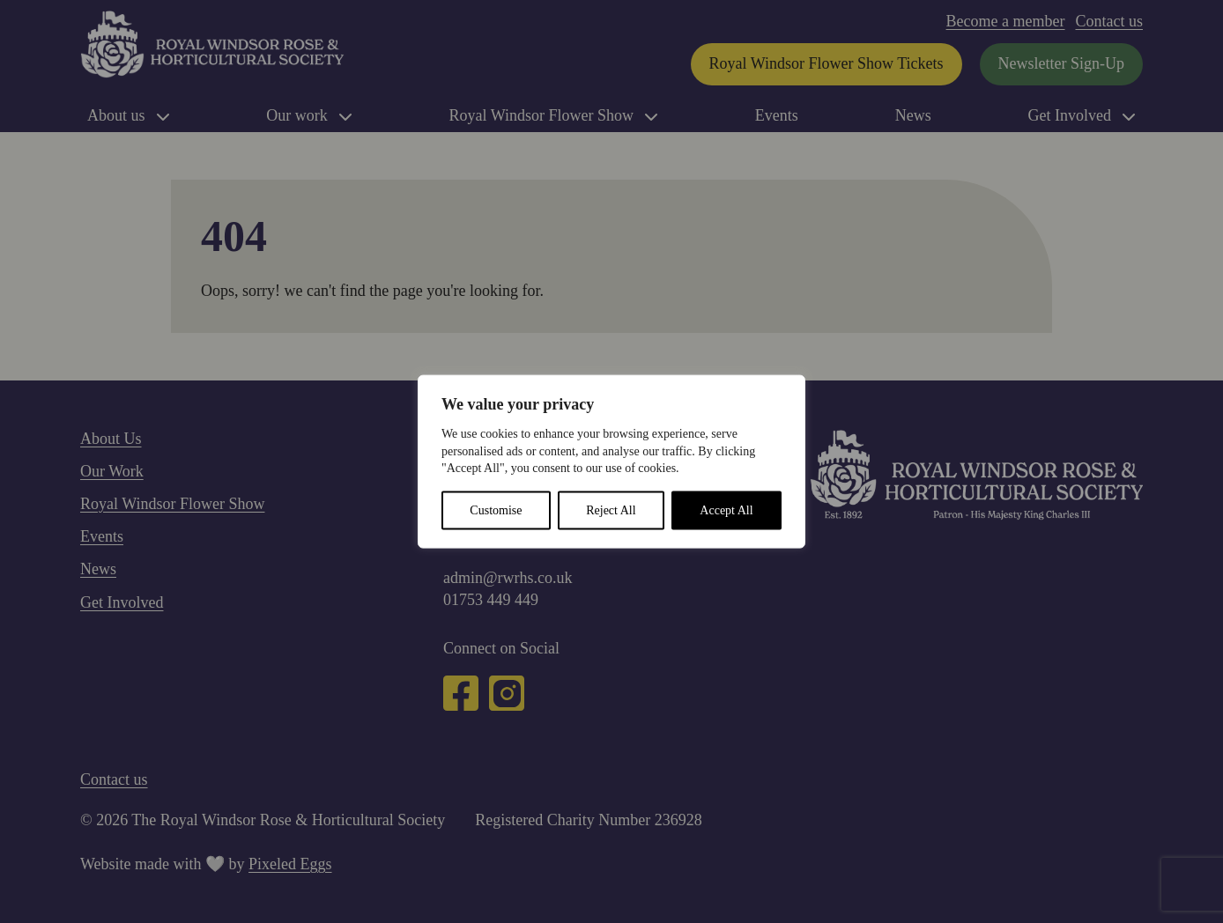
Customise (496, 509)
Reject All (610, 509)
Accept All (726, 509)
